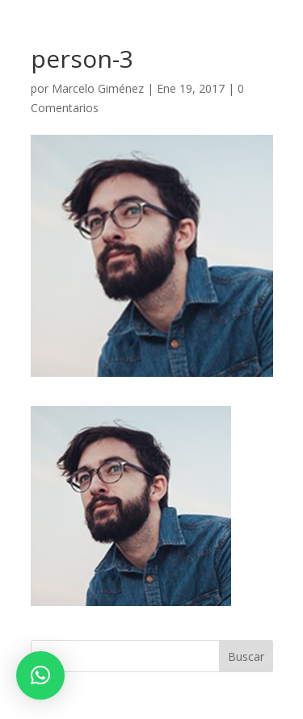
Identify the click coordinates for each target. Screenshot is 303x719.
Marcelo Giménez (98, 88)
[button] (40, 675)
